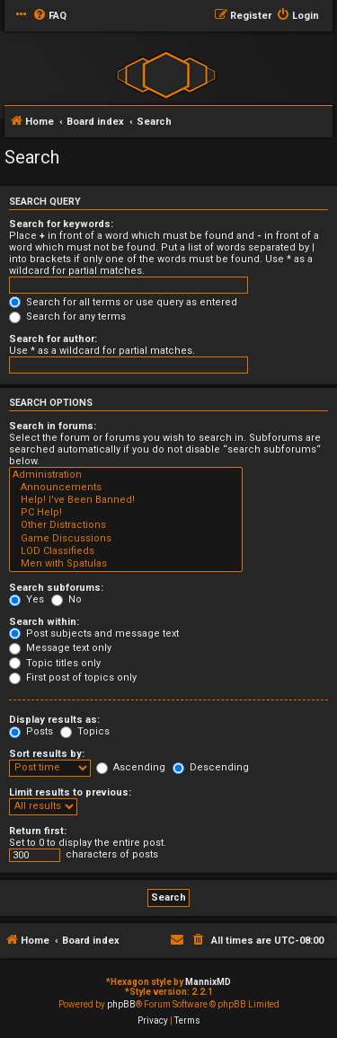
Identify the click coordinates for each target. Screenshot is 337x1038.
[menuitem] (49, 16)
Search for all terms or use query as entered (123, 302)
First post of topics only (73, 677)
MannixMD (208, 982)
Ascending (130, 767)
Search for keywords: (61, 224)
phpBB (121, 1004)
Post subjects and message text (94, 633)
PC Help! (126, 512)
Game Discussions (126, 538)
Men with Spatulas (126, 564)
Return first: (38, 831)
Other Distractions (126, 525)
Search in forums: (52, 426)
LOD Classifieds (126, 551)
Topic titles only (55, 663)
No (66, 599)
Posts (31, 731)
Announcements (126, 487)
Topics (85, 731)
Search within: (44, 622)
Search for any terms (67, 316)
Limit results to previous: (70, 792)
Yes (26, 599)
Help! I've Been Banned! (126, 500)
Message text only (60, 648)
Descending (211, 767)
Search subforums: (56, 588)
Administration (126, 475)
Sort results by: (46, 754)
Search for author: (53, 339)
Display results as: (54, 720)
